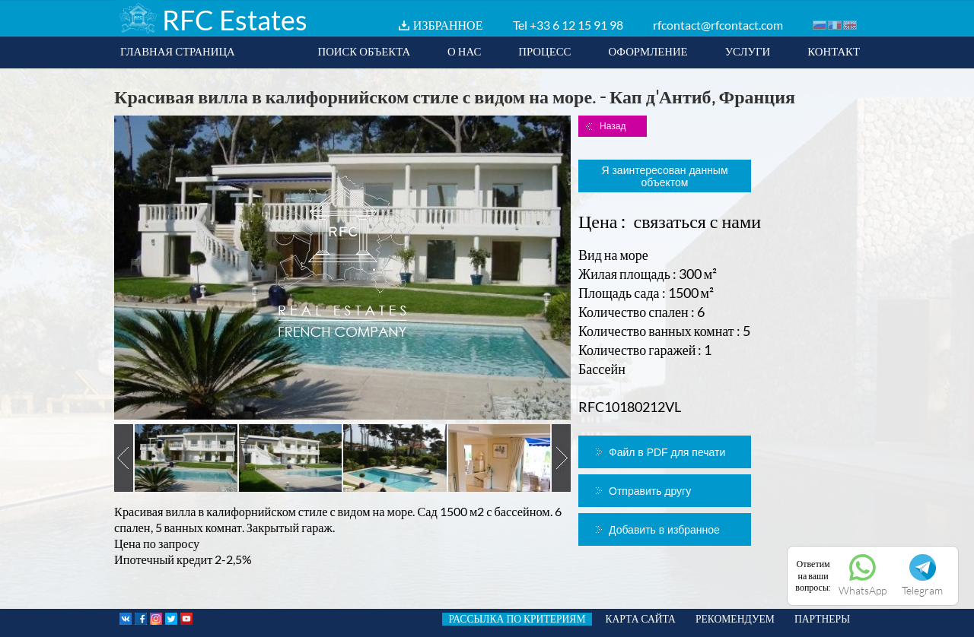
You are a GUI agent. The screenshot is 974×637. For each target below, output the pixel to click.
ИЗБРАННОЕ (448, 24)
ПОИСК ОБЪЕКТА (363, 51)
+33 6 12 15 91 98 (576, 24)
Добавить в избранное (664, 530)
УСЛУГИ (748, 51)
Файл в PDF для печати (667, 452)
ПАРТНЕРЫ (822, 619)
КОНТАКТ (833, 51)
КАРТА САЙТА (641, 619)
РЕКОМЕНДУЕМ (735, 619)
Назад (612, 126)
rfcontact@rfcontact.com (718, 24)
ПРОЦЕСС (544, 51)
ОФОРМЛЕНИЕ (647, 51)
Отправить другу (650, 491)
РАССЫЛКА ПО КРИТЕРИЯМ (516, 619)
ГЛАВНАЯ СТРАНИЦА (177, 51)
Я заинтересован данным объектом (664, 176)
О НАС (464, 51)
